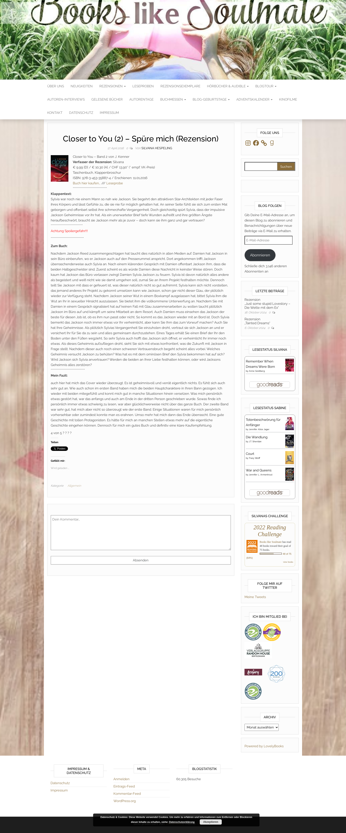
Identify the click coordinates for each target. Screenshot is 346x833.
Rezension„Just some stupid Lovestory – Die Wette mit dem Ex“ (267, 304)
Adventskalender (254, 99)
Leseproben (143, 86)
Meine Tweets (255, 597)
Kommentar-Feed (127, 794)
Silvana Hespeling (156, 148)
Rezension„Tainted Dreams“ (257, 321)
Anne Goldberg (257, 371)
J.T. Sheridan (255, 441)
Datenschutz (81, 113)
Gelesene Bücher (107, 99)
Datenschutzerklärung (182, 822)
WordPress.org (124, 801)
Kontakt (54, 113)
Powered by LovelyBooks (264, 746)
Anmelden (121, 779)
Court (250, 454)
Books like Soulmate (271, 541)
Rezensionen (112, 86)
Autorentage (141, 99)
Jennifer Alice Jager (259, 429)
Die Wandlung (256, 437)
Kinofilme (288, 99)
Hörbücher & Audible (228, 86)
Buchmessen (173, 99)
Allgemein (74, 485)
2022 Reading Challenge (270, 531)
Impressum (109, 113)
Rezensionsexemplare (180, 86)
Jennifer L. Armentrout (260, 474)
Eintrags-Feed (124, 786)
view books (288, 562)
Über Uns (55, 86)
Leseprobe (114, 183)
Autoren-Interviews (66, 99)
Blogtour (265, 86)
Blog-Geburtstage (211, 99)
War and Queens (258, 470)
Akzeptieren (210, 821)
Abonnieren (260, 255)
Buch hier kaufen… (86, 183)
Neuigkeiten (82, 86)
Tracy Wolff (254, 458)
